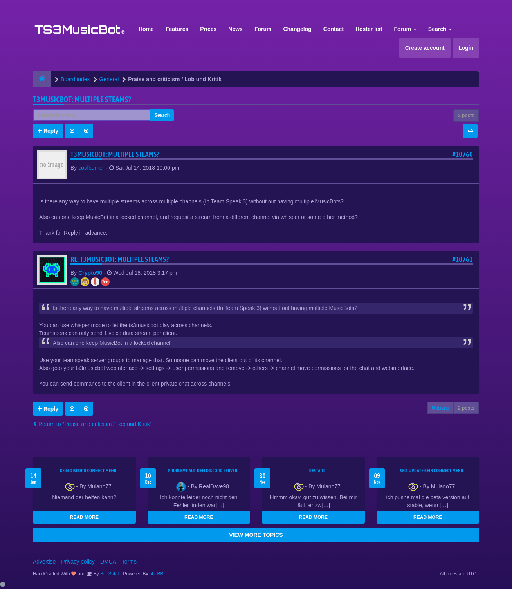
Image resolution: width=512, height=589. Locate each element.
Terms (129, 561)
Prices (208, 29)
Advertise (44, 561)
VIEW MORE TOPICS (256, 535)
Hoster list (368, 29)
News (235, 29)
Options (440, 408)
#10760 (462, 154)
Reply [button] (48, 131)
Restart (317, 470)
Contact (333, 29)
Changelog (297, 29)
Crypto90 (90, 273)
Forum (263, 29)
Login (465, 48)
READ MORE (84, 517)
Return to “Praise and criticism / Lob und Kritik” (92, 424)
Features (177, 29)
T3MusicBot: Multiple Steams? (82, 99)
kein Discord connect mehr (88, 470)
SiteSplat (109, 573)
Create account (425, 48)
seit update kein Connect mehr (431, 470)
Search (440, 29)
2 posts (466, 115)
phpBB (157, 573)
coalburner (91, 168)
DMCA (108, 561)
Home (146, 29)
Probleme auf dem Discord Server (202, 470)
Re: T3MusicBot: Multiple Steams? (119, 259)
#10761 (462, 259)
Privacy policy (78, 561)
